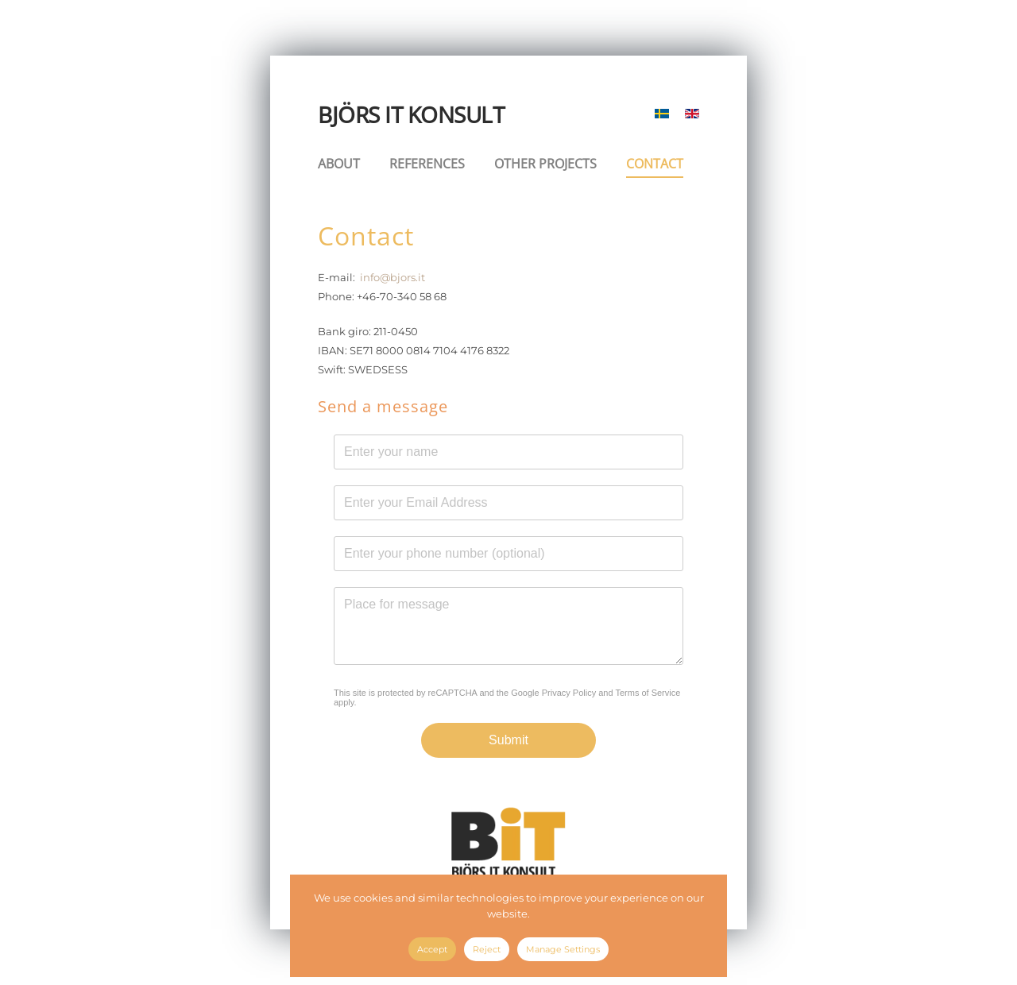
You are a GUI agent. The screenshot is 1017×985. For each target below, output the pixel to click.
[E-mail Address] (508, 502)
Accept (432, 949)
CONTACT (654, 163)
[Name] (508, 452)
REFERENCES (427, 163)
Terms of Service (647, 692)
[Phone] (508, 553)
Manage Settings (563, 949)
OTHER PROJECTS (545, 163)
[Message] (508, 626)
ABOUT (339, 163)
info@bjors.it (392, 277)
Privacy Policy (569, 692)
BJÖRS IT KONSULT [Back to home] (411, 114)
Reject (487, 949)
